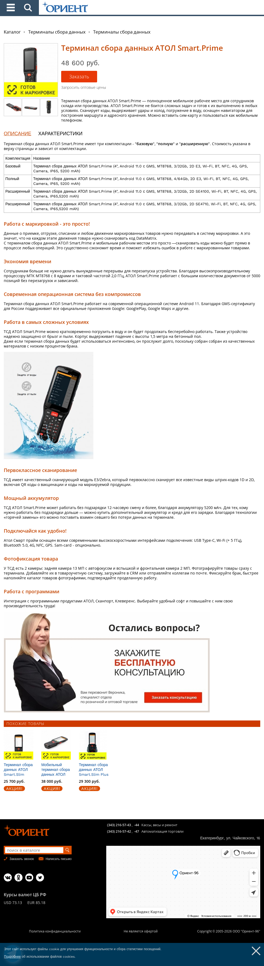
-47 (136, 831)
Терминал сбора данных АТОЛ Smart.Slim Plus (93, 770)
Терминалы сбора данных (57, 32)
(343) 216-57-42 (119, 831)
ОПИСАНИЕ (17, 133)
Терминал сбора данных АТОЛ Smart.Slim (18, 770)
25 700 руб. (14, 781)
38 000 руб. (51, 781)
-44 (136, 824)
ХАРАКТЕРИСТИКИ (60, 133)
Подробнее (12, 956)
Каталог (12, 32)
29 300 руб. (89, 781)
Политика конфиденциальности (55, 931)
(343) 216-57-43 (119, 824)
